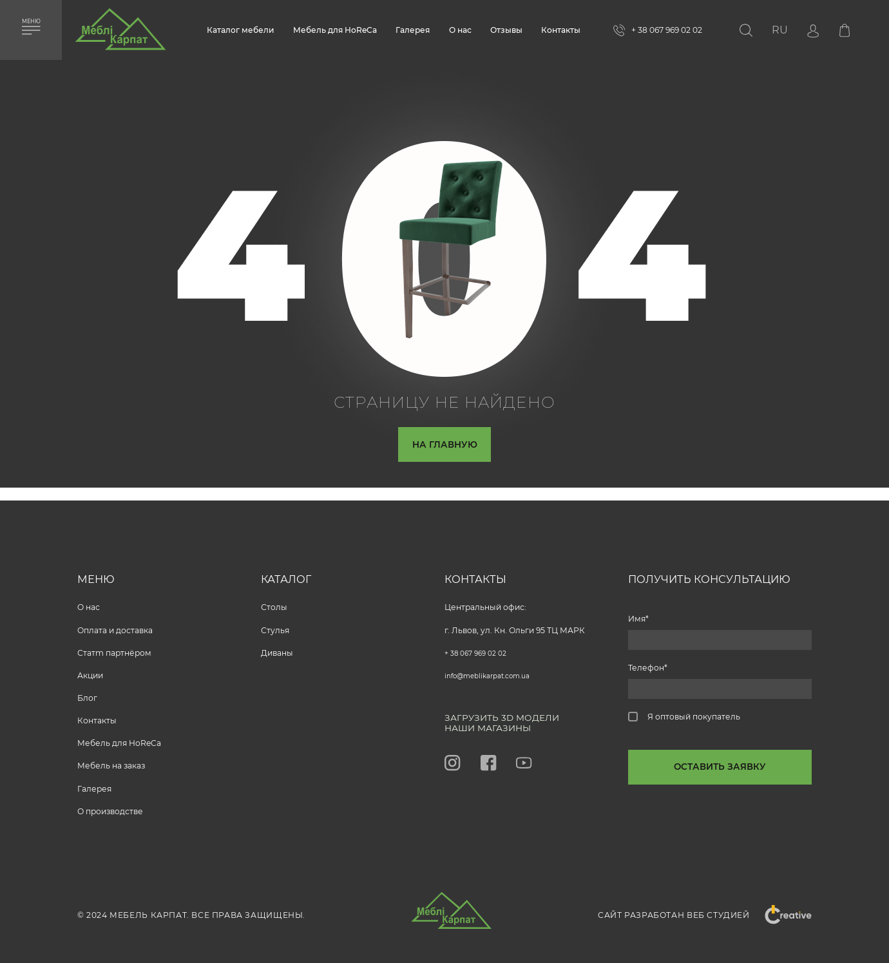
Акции (90, 670)
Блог (87, 693)
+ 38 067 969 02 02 (479, 648)
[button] (780, 30)
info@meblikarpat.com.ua (495, 670)
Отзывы (506, 30)
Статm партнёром (114, 648)
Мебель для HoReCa (335, 30)
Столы (274, 602)
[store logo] (120, 34)
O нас (88, 602)
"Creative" (780, 914)
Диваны (277, 648)
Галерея (413, 30)
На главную (444, 447)
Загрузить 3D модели (511, 713)
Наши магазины (495, 726)
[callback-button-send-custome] (720, 778)
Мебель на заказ (111, 760)
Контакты (560, 30)
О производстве (110, 806)
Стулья (275, 625)
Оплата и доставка (115, 625)
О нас (460, 30)
